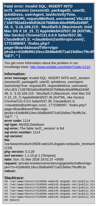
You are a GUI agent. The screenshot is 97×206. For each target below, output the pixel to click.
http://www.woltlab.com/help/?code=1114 (60, 67)
